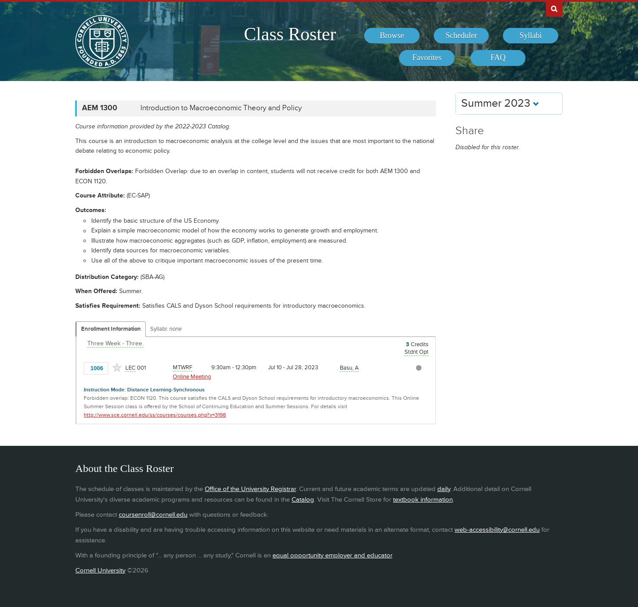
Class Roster (290, 34)
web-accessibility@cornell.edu (497, 530)
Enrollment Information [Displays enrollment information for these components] (111, 328)
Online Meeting (192, 376)
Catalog (303, 499)
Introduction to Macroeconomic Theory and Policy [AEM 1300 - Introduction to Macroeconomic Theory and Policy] (221, 108)
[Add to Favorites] (117, 367)
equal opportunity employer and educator (332, 555)
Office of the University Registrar (250, 489)
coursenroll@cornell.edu (153, 514)
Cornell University (100, 570)
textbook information (423, 499)
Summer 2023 (500, 103)
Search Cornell (554, 8)
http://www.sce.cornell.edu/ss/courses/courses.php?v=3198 (155, 415)
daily (443, 489)
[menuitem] (392, 36)
